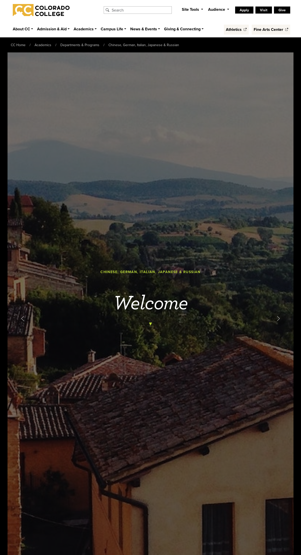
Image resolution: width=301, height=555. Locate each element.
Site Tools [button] (191, 9)
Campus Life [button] (112, 29)
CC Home (18, 44)
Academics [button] (84, 29)
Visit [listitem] (263, 10)
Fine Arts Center (271, 29)
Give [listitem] (282, 10)
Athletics (236, 29)
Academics (43, 44)
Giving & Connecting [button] (182, 29)
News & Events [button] (143, 29)
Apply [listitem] (244, 10)
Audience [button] (217, 9)
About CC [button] (21, 29)
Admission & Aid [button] (52, 29)
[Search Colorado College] (141, 10)
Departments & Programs (79, 44)
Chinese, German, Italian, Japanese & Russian (143, 44)
